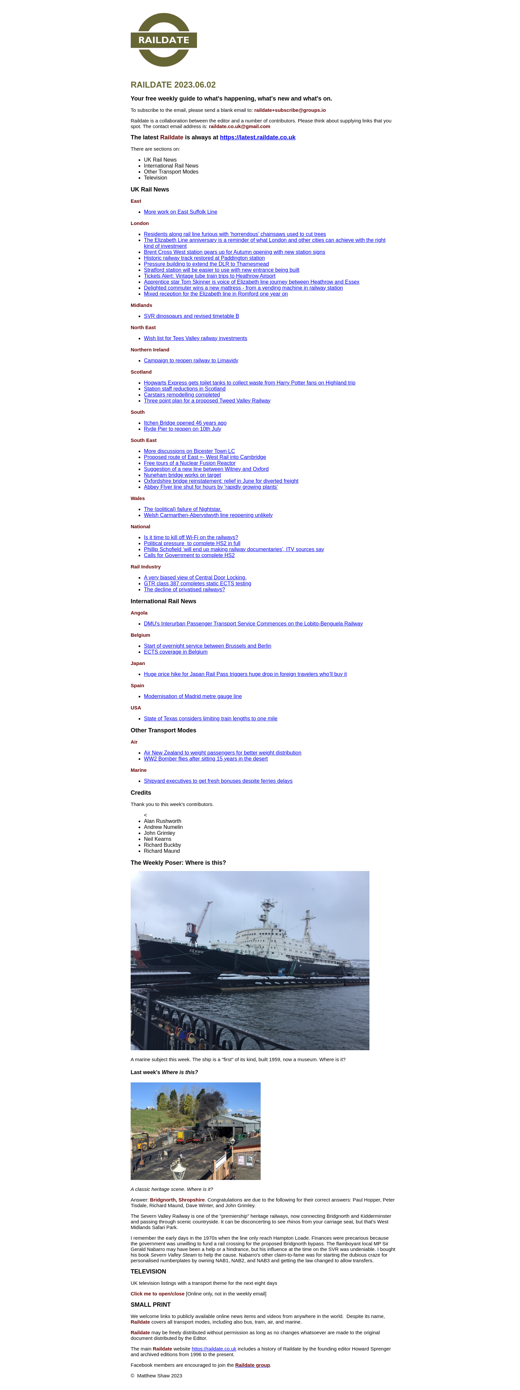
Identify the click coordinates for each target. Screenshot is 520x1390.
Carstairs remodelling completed (182, 395)
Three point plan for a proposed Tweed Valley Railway (207, 400)
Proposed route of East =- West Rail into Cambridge (205, 457)
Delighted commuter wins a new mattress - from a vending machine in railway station (243, 288)
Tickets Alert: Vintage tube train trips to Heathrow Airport (210, 276)
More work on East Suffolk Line (180, 212)
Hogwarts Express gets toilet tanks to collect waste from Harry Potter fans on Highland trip (250, 383)
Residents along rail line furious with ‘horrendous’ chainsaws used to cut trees (235, 234)
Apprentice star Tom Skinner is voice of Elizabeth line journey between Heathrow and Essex (251, 282)
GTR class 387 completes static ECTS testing (197, 583)
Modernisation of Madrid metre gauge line (193, 696)
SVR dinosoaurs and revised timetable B (191, 316)
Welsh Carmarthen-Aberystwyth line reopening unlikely (208, 515)
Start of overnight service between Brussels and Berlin (207, 646)
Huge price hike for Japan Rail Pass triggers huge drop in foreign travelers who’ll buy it (245, 674)
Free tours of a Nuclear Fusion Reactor (190, 463)
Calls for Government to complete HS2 (189, 555)
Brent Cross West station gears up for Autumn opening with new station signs (234, 252)
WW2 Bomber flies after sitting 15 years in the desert (206, 759)
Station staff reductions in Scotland (185, 389)
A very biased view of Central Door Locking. (195, 577)
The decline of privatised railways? (184, 589)
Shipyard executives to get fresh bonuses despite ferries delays (218, 781)
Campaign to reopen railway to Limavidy (191, 360)
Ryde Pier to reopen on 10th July (182, 429)
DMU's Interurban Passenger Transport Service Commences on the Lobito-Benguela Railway (253, 623)
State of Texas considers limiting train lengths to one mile (211, 718)
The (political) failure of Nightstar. (183, 509)
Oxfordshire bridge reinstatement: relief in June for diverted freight (221, 481)
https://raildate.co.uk (214, 1349)
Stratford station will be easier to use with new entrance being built (221, 270)
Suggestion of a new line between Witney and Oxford (206, 469)
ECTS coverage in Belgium (176, 652)
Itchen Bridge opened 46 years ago (185, 423)
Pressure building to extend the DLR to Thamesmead (206, 264)
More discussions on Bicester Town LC (189, 451)
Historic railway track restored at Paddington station (204, 258)
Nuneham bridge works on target (182, 475)
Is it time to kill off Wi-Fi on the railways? (191, 537)
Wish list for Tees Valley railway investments (195, 338)
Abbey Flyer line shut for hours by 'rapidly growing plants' (211, 487)
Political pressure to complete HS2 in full (192, 543)
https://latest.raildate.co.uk (257, 137)
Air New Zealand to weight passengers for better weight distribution (222, 753)
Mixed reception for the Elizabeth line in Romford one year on (216, 294)
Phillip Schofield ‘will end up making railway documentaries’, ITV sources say (234, 549)
